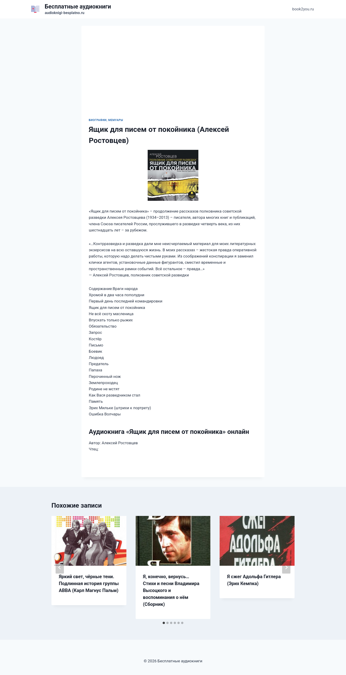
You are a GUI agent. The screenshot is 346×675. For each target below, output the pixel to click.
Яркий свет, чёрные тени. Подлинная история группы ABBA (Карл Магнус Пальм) (89, 583)
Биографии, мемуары (106, 120)
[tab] (164, 623)
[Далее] (286, 567)
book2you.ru (303, 9)
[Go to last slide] (60, 567)
